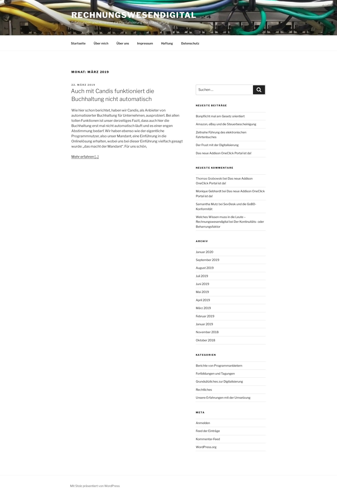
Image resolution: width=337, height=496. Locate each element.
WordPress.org (206, 447)
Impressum (145, 43)
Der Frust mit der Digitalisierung (217, 145)
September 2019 (207, 260)
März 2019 (203, 308)
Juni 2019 (202, 284)
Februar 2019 (205, 316)
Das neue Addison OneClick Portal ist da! (223, 153)
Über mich (101, 43)
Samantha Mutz (207, 204)
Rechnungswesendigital (133, 15)
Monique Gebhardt (208, 191)
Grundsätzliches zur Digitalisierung (219, 381)
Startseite (78, 43)
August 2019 (205, 268)
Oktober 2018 (205, 340)
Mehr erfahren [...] (85, 157)
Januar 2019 (204, 324)
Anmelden (203, 423)
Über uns (122, 43)
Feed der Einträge (208, 431)
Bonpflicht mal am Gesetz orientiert (220, 116)
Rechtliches (204, 389)
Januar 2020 (204, 252)
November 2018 (207, 332)
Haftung (167, 43)
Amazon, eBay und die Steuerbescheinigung (226, 124)
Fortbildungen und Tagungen (215, 373)
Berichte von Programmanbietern (219, 365)
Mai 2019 (202, 292)
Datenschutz (190, 43)
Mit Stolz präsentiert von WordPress (95, 486)
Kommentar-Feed (208, 439)
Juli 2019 (202, 276)
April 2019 (203, 300)
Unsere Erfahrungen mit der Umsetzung (223, 397)
